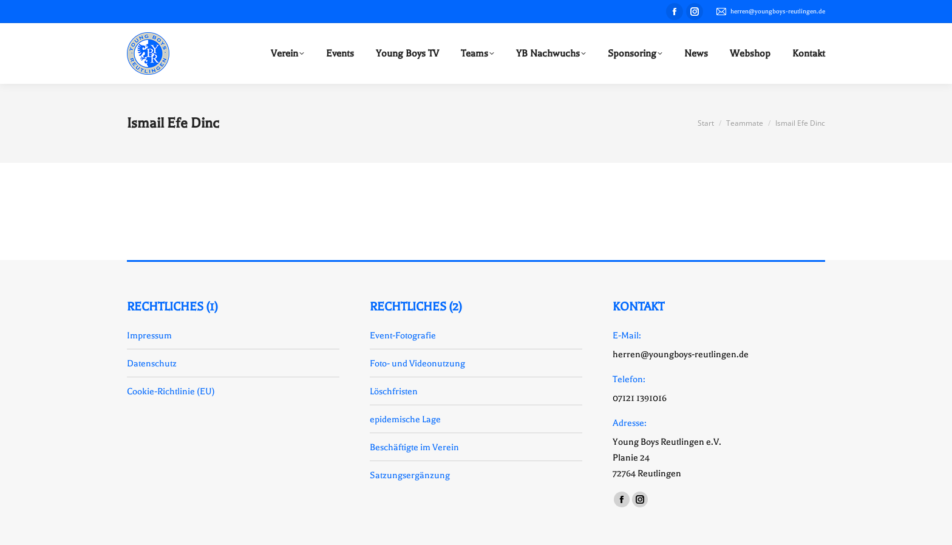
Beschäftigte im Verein (414, 447)
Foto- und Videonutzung (417, 363)
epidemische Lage (405, 419)
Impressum (149, 335)
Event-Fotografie (403, 335)
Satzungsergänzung (410, 475)
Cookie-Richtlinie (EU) (171, 391)
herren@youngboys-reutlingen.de (770, 11)
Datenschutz (152, 363)
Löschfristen (394, 391)
